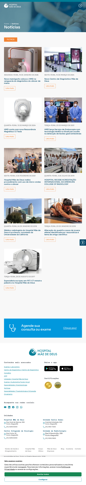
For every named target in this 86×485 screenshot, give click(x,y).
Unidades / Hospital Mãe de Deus (16, 385)
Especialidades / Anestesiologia (15, 391)
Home (6, 24)
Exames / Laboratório (12, 373)
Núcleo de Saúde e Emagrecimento (12, 456)
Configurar (43, 480)
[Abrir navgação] (80, 5)
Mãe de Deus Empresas (52, 456)
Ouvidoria (69, 454)
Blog (62, 454)
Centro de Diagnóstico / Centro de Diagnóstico (21, 376)
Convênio (7, 379)
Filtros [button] (10, 39)
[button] (83, 242)
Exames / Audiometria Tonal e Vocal (17, 388)
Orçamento (8, 400)
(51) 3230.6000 (10, 433)
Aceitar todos (43, 474)
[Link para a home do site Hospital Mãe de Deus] (43, 354)
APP (5, 382)
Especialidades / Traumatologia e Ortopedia (20, 397)
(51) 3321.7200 (49, 433)
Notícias (7, 394)
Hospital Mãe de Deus (30, 456)
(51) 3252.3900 (49, 444)
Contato (78, 454)
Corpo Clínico (40, 456)
